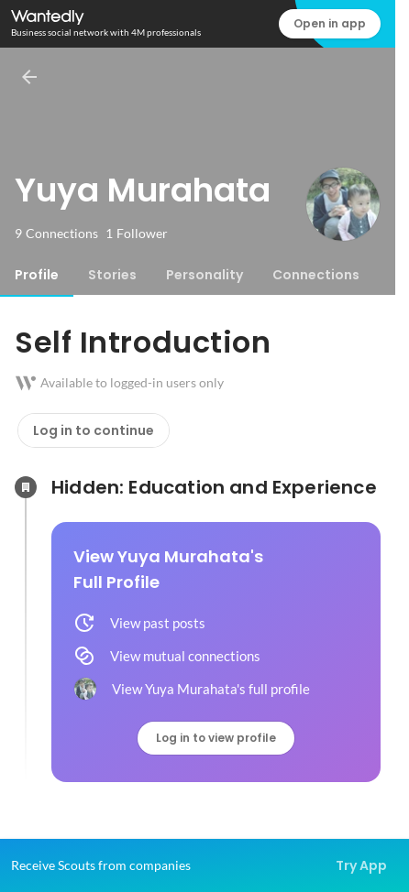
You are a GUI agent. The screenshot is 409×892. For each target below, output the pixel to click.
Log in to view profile (216, 737)
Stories (112, 275)
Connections (315, 275)
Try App (361, 865)
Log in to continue (93, 430)
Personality (204, 275)
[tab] (36, 275)
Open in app (329, 23)
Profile (37, 275)
